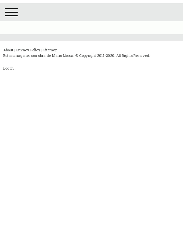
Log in (8, 68)
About (8, 49)
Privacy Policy (28, 49)
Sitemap (50, 49)
